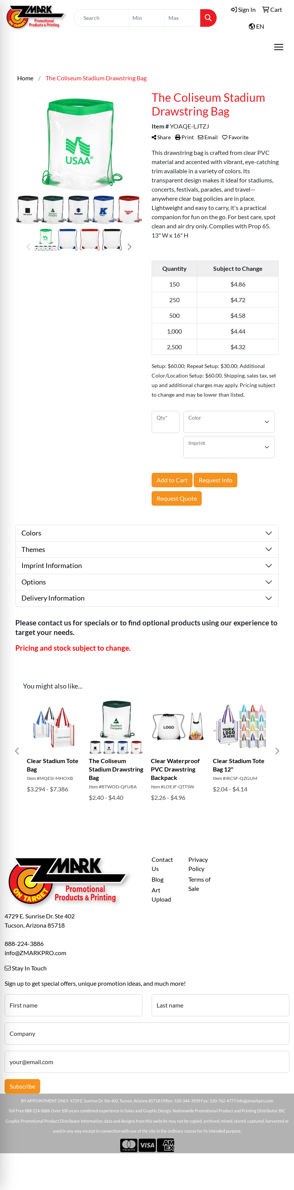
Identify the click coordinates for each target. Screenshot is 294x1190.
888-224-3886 (24, 943)
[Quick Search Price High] (182, 18)
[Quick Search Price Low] (146, 18)
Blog (157, 879)
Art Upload (161, 894)
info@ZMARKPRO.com (35, 952)
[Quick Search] (101, 18)
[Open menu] (278, 47)
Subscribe (22, 1086)
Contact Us (162, 864)
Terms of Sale (199, 884)
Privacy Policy (198, 864)
